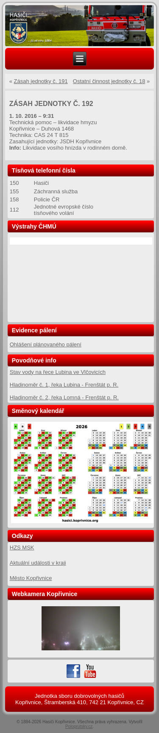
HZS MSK (22, 547)
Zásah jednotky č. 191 (41, 81)
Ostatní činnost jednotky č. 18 (109, 81)
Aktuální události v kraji (38, 563)
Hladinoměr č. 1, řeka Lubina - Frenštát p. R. (64, 385)
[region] (79, 26)
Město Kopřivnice (31, 578)
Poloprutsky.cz (78, 726)
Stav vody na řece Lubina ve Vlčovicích (58, 372)
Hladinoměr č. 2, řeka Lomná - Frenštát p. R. (64, 397)
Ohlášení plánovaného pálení (45, 344)
